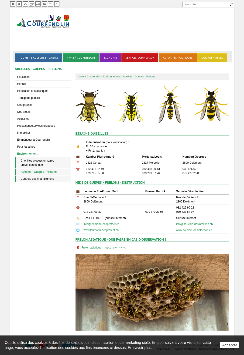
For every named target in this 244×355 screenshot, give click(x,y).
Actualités (23, 118)
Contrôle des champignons (37, 178)
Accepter (229, 345)
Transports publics (28, 98)
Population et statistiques (32, 91)
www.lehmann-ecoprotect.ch (101, 230)
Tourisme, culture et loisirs (38, 57)
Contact (19, 4)
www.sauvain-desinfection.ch (194, 230)
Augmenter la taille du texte (50, 4)
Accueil (12, 4)
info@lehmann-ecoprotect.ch (101, 224)
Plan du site (25, 4)
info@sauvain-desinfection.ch (194, 224)
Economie (110, 57)
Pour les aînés (26, 146)
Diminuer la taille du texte (56, 4)
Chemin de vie (31, 4)
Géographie (24, 104)
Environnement (27, 153)
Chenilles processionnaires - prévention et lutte (38, 162)
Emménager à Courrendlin (33, 139)
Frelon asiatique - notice (104, 247)
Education (23, 77)
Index (38, 4)
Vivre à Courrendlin (81, 57)
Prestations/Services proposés (36, 125)
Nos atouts (24, 111)
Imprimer (44, 4)
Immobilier (23, 132)
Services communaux (139, 57)
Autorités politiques (178, 57)
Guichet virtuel (212, 57)
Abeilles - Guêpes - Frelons (39, 171)
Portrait (21, 84)
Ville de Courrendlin (43, 21)
